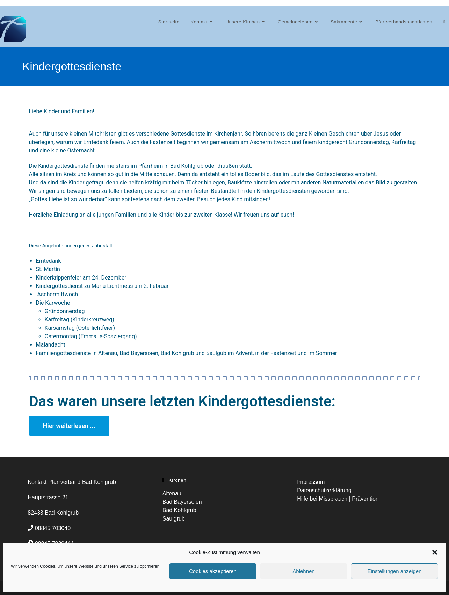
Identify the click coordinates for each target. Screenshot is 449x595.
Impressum (311, 482)
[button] (434, 552)
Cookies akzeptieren (213, 571)
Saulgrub (173, 518)
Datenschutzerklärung (324, 490)
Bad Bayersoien (182, 502)
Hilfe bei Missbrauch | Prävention (338, 498)
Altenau (171, 493)
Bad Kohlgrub (179, 510)
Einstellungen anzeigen (394, 571)
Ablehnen (303, 571)
